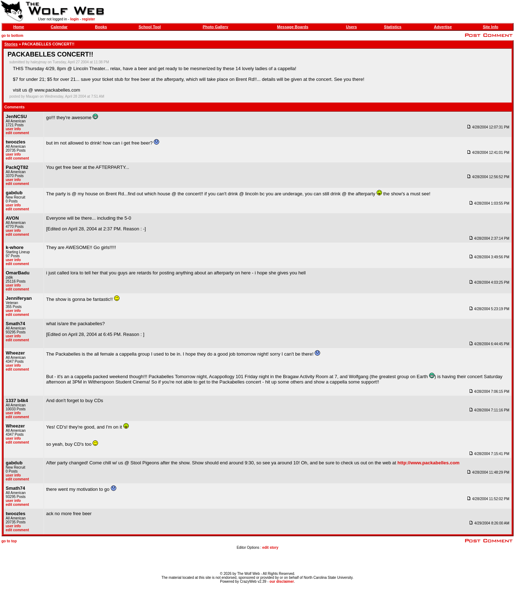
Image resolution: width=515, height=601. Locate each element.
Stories (11, 44)
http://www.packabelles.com (428, 462)
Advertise (443, 27)
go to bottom (12, 36)
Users (351, 27)
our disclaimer (282, 581)
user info (13, 129)
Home (18, 27)
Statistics (393, 27)
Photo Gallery (216, 27)
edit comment (17, 133)
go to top (9, 541)
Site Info (490, 27)
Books (101, 27)
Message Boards (292, 27)
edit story (270, 547)
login (74, 19)
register (88, 19)
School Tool (149, 27)
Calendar (59, 27)
